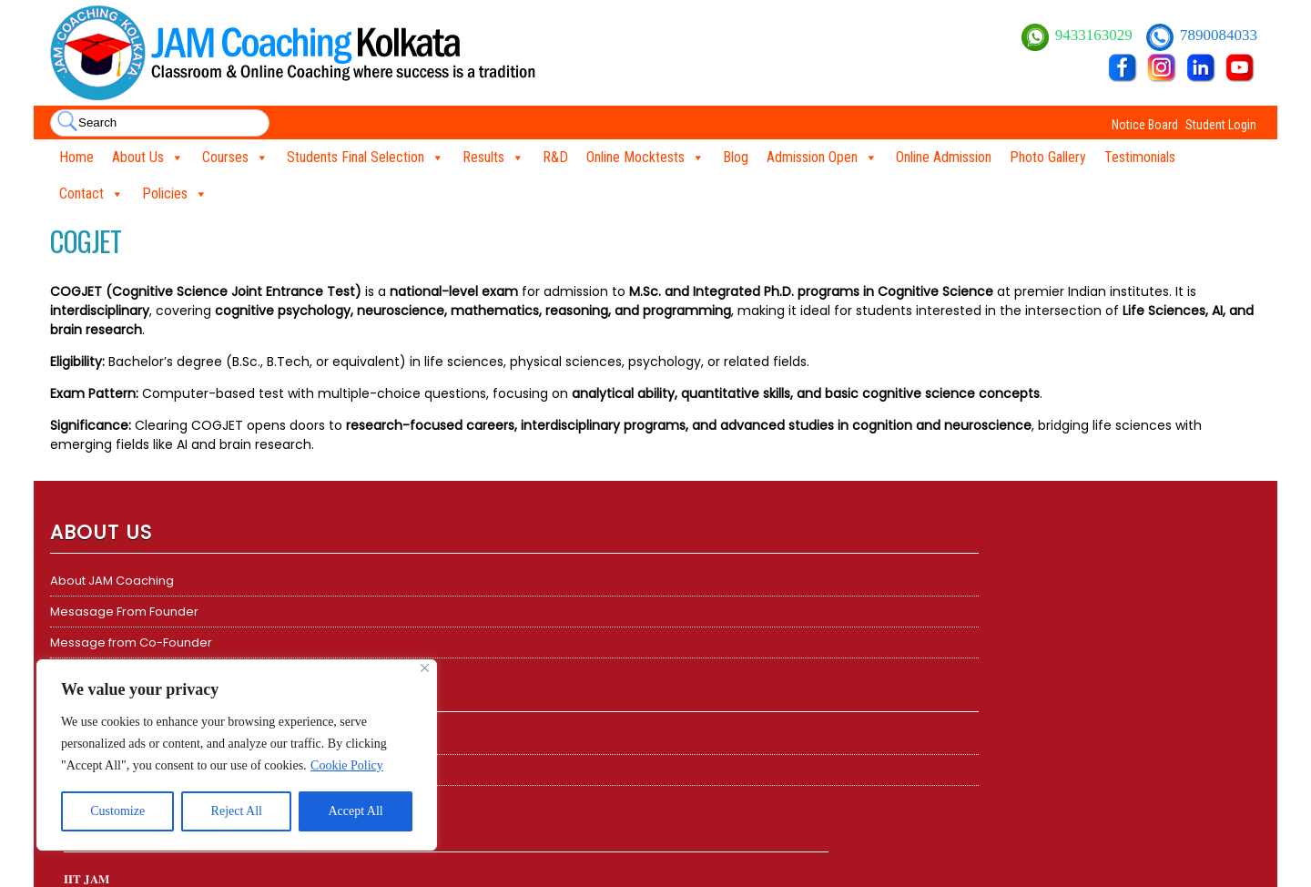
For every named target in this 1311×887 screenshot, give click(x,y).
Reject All (236, 811)
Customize (117, 811)
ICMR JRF (694, 704)
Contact (91, 194)
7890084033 (1218, 35)
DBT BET (691, 611)
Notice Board (1145, 124)
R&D (555, 157)
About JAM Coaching (112, 580)
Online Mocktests (645, 157)
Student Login (1220, 124)
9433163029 (1095, 35)
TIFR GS (689, 673)
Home (76, 157)
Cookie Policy (346, 765)
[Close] (425, 668)
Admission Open (822, 157)
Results (493, 157)
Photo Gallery (1048, 157)
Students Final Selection (365, 157)
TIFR (378, 611)
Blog (735, 157)
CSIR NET (694, 580)
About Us (148, 157)
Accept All (355, 811)
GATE (684, 642)
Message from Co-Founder (131, 642)
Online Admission (943, 157)
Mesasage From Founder (124, 611)
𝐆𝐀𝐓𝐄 (384, 642)
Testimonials (1139, 157)
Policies (175, 194)
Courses (235, 157)
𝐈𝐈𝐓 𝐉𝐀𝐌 (389, 580)
